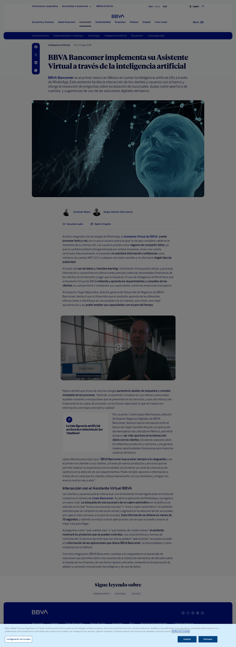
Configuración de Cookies (18, 639)
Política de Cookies (180, 631)
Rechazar (207, 639)
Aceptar (187, 639)
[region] (118, 635)
